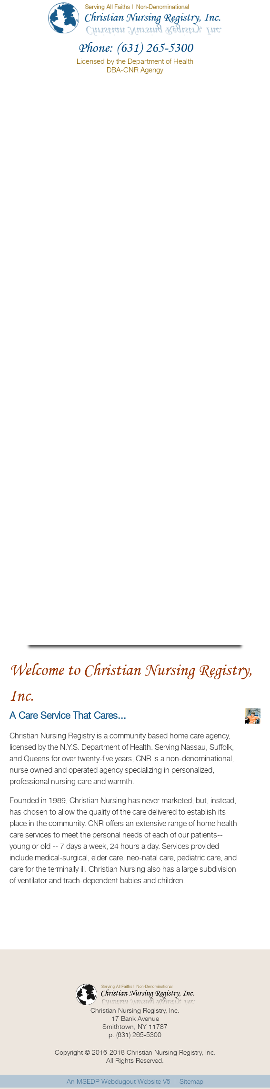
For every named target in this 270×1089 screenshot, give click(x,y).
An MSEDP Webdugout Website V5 (118, 1081)
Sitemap (191, 1081)
